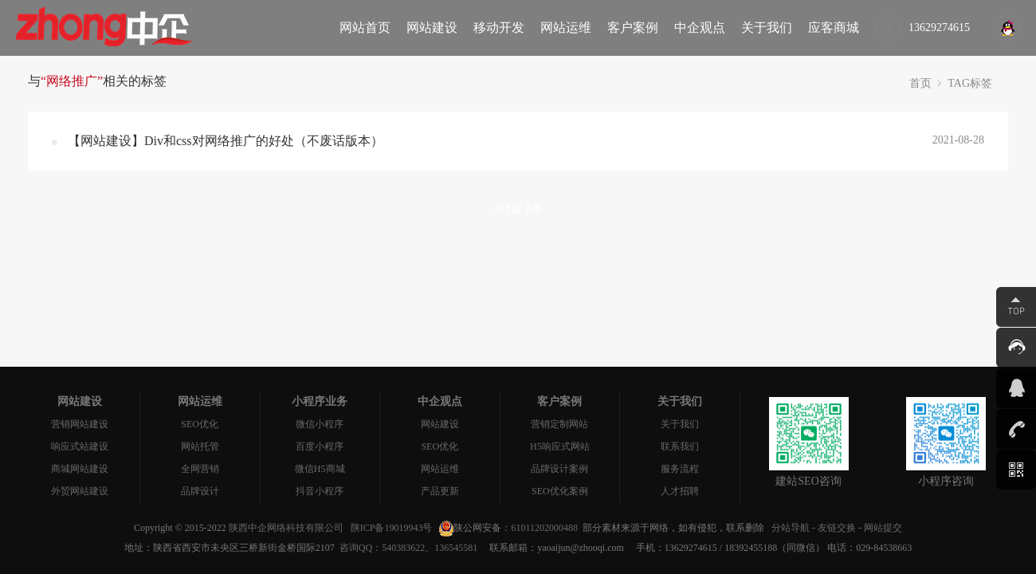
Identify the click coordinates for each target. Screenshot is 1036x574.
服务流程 (680, 468)
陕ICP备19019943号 (392, 527)
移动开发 (498, 27)
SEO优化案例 (560, 491)
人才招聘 (680, 491)
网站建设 (431, 27)
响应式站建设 (79, 446)
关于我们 (766, 27)
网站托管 (200, 446)
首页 (920, 83)
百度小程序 (319, 446)
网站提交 (883, 527)
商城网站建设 (79, 468)
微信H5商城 (320, 468)
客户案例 (632, 27)
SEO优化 (199, 424)
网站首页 (364, 27)
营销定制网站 (559, 424)
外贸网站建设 (79, 491)
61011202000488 (544, 527)
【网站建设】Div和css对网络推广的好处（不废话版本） (225, 140)
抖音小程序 (319, 491)
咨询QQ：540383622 (380, 547)
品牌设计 (200, 491)
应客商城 (833, 27)
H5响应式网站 (560, 446)
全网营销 (200, 468)
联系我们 (680, 446)
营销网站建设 (79, 424)
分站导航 (790, 527)
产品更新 (440, 491)
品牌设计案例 (559, 468)
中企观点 (699, 27)
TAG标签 (970, 83)
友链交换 (837, 527)
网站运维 (565, 27)
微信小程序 (319, 424)
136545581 (455, 547)
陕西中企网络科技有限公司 (286, 527)
